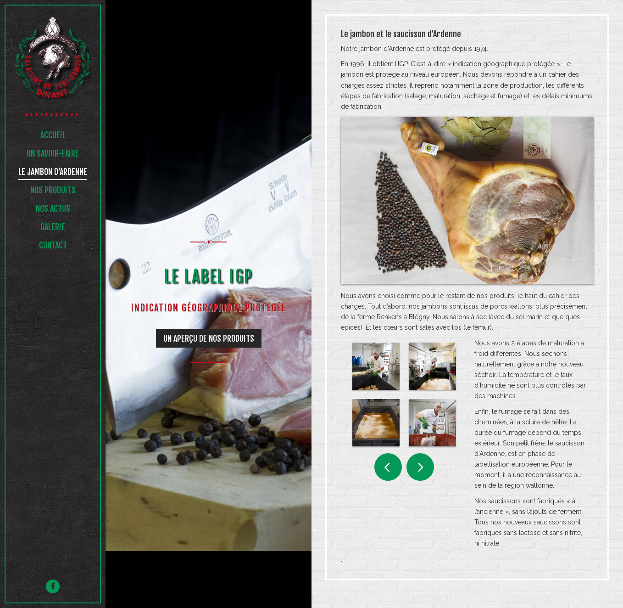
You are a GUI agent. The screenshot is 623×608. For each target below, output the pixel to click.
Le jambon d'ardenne (52, 173)
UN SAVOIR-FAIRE (53, 154)
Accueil (53, 136)
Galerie (52, 228)
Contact (53, 246)
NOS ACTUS (53, 209)
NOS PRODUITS (53, 191)
